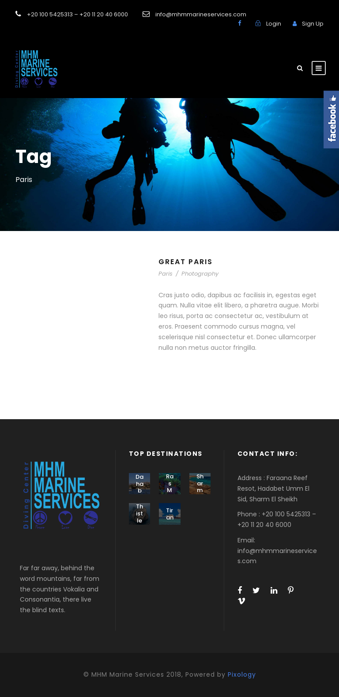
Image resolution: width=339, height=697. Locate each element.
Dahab (139, 484)
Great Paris (185, 262)
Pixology (242, 674)
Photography (199, 273)
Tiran (169, 514)
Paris (165, 273)
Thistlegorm (139, 520)
